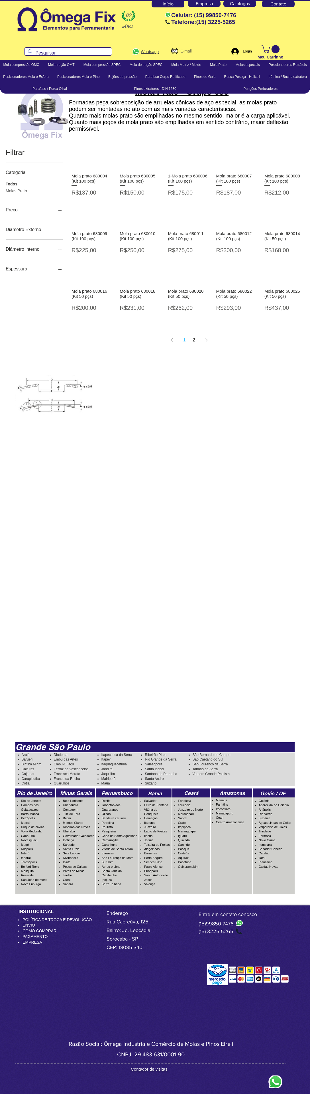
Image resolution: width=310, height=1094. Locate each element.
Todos (11, 183)
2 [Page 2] (194, 339)
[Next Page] (206, 340)
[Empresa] (204, 4)
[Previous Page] (171, 340)
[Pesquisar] (67, 53)
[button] (272, 49)
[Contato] (278, 4)
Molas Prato (16, 190)
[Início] (168, 4)
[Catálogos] (239, 4)
